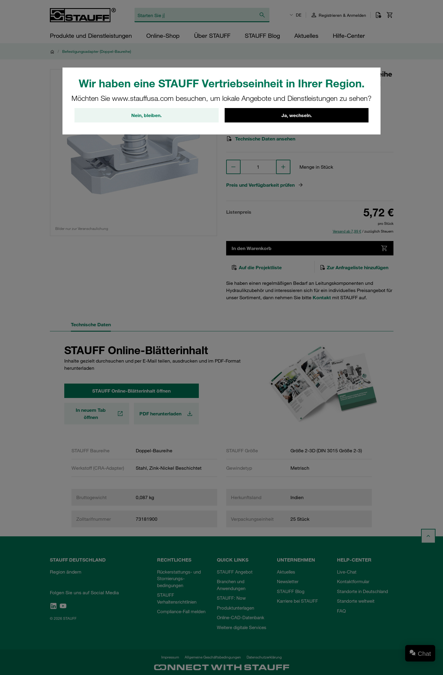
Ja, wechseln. (296, 115)
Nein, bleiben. (146, 115)
